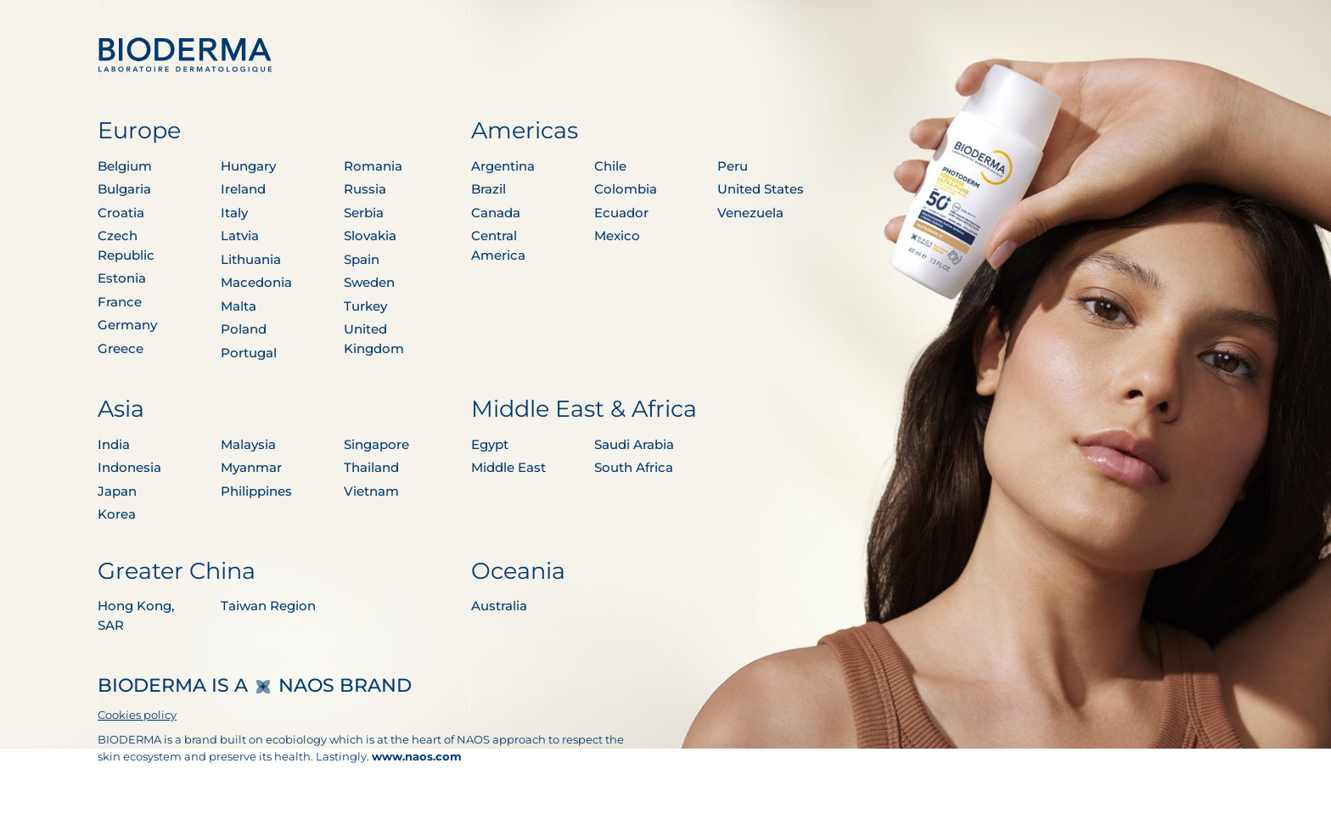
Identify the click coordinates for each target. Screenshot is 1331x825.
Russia (365, 189)
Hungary (248, 166)
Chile (610, 166)
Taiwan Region (268, 606)
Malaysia (248, 444)
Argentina (503, 166)
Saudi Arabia (634, 444)
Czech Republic (126, 245)
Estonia (122, 278)
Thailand (371, 467)
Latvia (240, 235)
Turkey (365, 306)
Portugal (249, 353)
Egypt (489, 444)
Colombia (625, 189)
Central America (498, 245)
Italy (234, 213)
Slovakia (370, 235)
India (114, 444)
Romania (373, 166)
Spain (361, 259)
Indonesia (129, 467)
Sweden (369, 282)
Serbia (364, 213)
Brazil (488, 189)
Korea (117, 514)
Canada (495, 213)
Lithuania (251, 259)
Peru (732, 166)
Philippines (256, 491)
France (120, 302)
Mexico (617, 235)
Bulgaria (124, 189)
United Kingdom (374, 338)
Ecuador (621, 213)
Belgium (125, 166)
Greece (120, 348)
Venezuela (750, 213)
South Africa (633, 467)
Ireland (243, 189)
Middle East (508, 467)
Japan (117, 491)
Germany (127, 325)
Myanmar (251, 467)
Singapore (376, 444)
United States (760, 189)
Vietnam (371, 491)
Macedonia (256, 282)
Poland (244, 329)
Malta (238, 306)
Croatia (121, 213)
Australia (499, 606)
